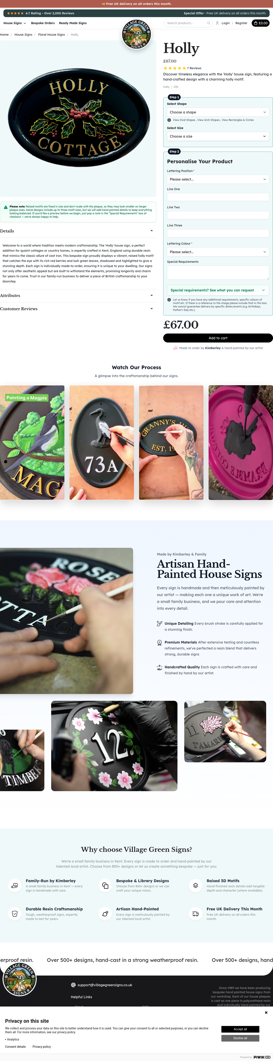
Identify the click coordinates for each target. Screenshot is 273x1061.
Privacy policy (42, 1046)
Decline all (240, 1038)
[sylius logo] (20, 979)
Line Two (173, 207)
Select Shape (177, 104)
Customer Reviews (19, 309)
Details (7, 231)
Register (241, 23)
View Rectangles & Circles (238, 120)
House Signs (15, 23)
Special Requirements (183, 262)
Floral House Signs (51, 35)
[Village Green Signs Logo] (125, 22)
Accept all (240, 1029)
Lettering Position (180, 171)
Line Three (174, 225)
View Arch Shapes (209, 120)
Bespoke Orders (43, 23)
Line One (173, 189)
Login (226, 23)
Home (4, 35)
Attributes (10, 295)
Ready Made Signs (73, 23)
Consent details (15, 1046)
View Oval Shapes (184, 120)
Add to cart (218, 338)
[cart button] (261, 23)
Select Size (175, 128)
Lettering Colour (178, 243)
